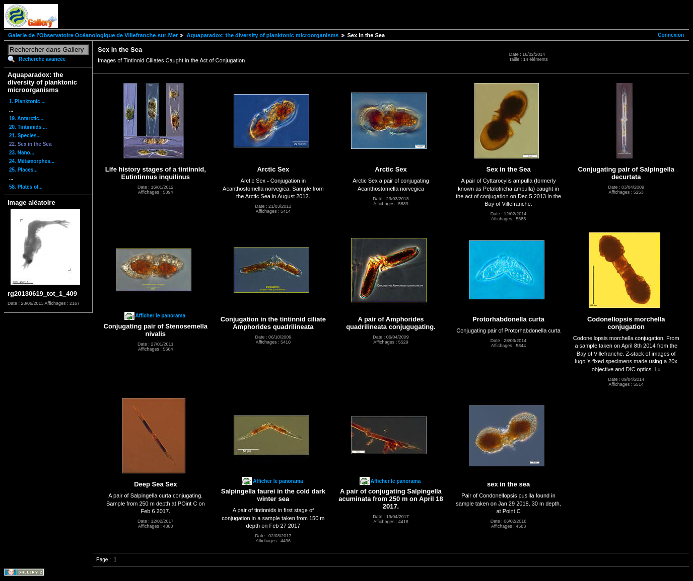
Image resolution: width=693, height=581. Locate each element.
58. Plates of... (26, 187)
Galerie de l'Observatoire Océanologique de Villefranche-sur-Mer (93, 35)
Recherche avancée (42, 59)
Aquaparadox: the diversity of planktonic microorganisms (262, 35)
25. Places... (23, 170)
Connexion (671, 35)
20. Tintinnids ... (28, 127)
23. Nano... (21, 152)
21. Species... (25, 135)
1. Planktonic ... (27, 101)
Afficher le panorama (160, 315)
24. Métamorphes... (31, 161)
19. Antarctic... (26, 118)
